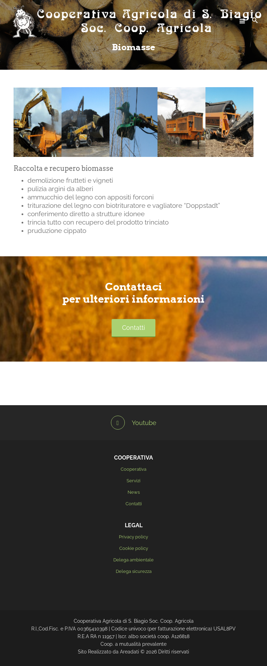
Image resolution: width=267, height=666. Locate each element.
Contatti (133, 327)
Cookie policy (133, 548)
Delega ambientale (133, 559)
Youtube (133, 422)
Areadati (129, 651)
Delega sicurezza (134, 571)
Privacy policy (133, 536)
